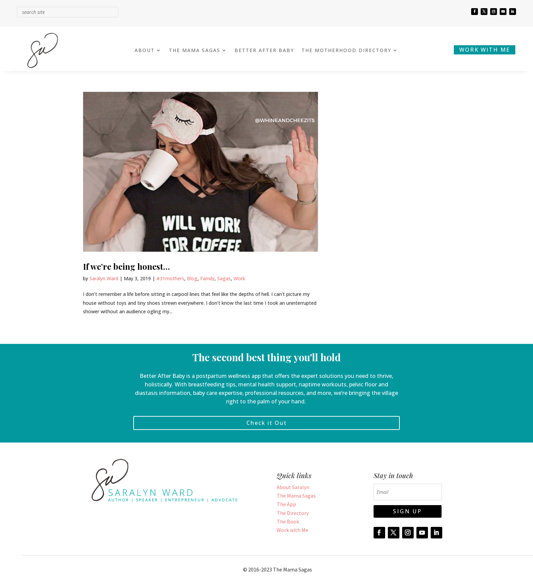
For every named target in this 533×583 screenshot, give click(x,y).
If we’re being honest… (126, 266)
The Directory (293, 513)
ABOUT (145, 50)
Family (207, 278)
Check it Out (266, 423)
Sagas (224, 278)
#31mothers (170, 278)
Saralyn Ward (103, 278)
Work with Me (292, 530)
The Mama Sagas (296, 495)
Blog (192, 278)
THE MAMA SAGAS (194, 50)
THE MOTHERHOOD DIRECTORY (346, 50)
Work (239, 278)
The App (286, 504)
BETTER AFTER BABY (264, 50)
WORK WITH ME (484, 49)
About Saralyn (293, 487)
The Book (288, 521)
